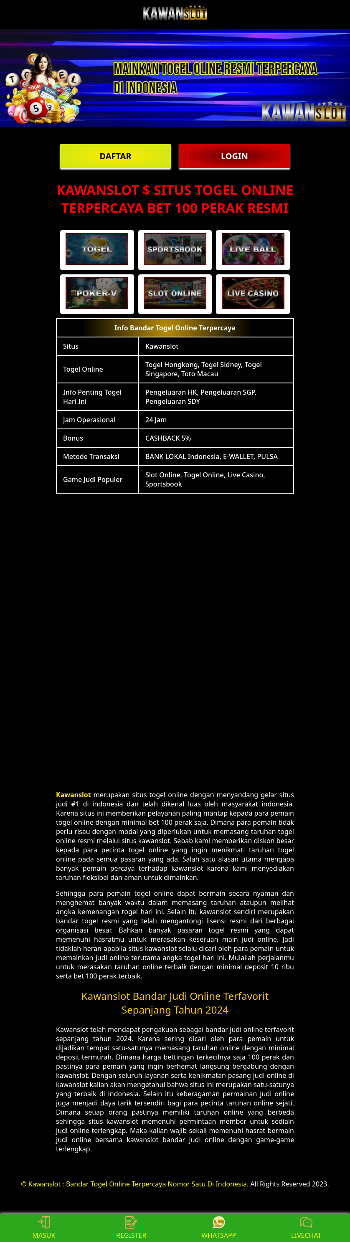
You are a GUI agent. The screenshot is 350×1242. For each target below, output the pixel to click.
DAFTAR (115, 156)
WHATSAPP (218, 1228)
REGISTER (131, 1228)
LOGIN (234, 156)
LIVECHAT (306, 1228)
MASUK (43, 1228)
